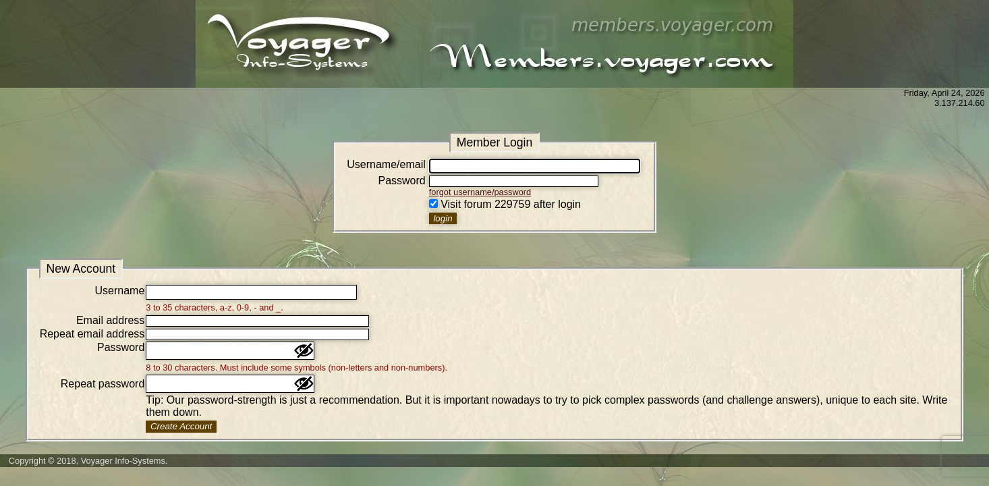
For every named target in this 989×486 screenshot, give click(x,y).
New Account (80, 268)
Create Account (181, 426)
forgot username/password (480, 192)
